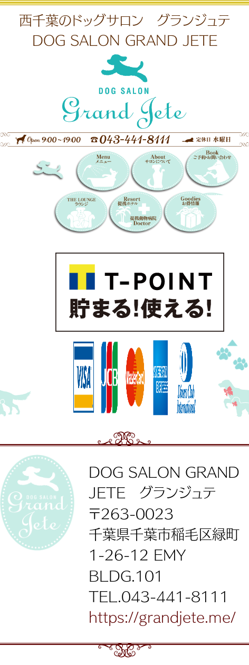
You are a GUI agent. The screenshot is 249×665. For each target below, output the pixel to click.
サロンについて (157, 172)
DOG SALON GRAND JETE (59, 172)
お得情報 (189, 213)
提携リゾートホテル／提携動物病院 (135, 213)
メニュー (102, 172)
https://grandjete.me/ (162, 616)
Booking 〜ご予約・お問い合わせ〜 (211, 171)
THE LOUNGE (80, 213)
